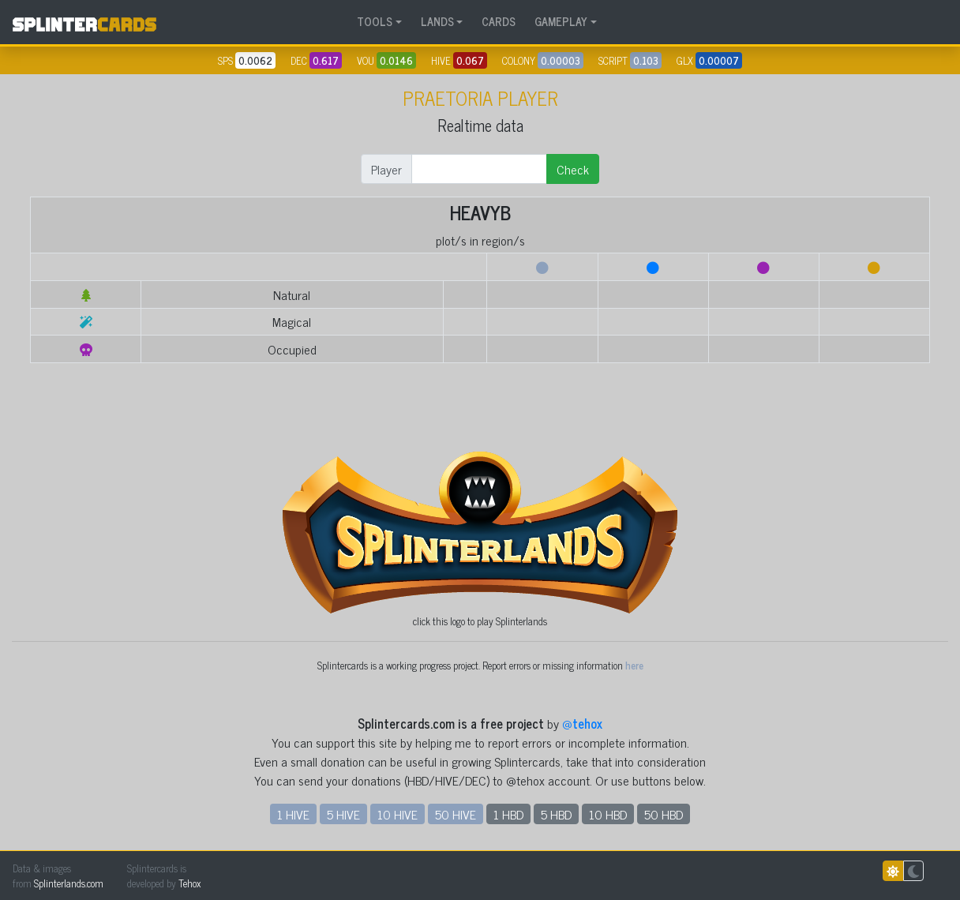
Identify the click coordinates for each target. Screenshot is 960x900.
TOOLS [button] (374, 21)
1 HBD (508, 814)
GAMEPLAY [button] (560, 21)
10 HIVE (397, 814)
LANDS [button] (437, 21)
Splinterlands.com (68, 883)
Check (573, 169)
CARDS (499, 21)
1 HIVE (293, 814)
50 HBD (663, 814)
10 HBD (608, 814)
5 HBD (556, 814)
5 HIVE (343, 814)
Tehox (189, 883)
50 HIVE (455, 814)
